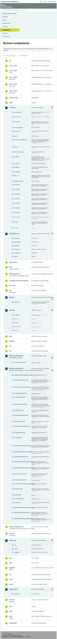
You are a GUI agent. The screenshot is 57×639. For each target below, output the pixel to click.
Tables (4, 20)
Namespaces (6, 36)
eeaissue (17, 249)
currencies (17, 131)
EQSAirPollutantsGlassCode (22, 445)
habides (12, 341)
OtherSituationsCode (20, 474)
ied (10, 351)
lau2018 (12, 568)
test (10, 606)
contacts (16, 238)
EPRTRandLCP (14, 274)
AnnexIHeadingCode (20, 362)
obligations (17, 253)
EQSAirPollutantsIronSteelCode (22, 451)
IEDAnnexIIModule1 (16, 356)
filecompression (19, 152)
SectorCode (17, 495)
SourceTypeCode (19, 498)
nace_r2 (16, 175)
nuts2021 (17, 208)
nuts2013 (17, 198)
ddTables (17, 245)
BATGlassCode (18, 410)
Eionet (9, 10)
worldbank (13, 623)
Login (43, 1)
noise (11, 584)
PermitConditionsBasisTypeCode (22, 484)
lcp (10, 574)
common (12, 107)
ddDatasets (17, 242)
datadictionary (14, 233)
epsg (15, 147)
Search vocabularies (10, 55)
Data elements (6, 23)
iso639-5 (16, 167)
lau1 (10, 558)
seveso (11, 599)
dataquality (13, 262)
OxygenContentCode (20, 480)
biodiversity (13, 98)
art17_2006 (13, 77)
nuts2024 (17, 212)
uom (10, 611)
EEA (10, 2)
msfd (11, 579)
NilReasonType (18, 181)
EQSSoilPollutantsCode (21, 456)
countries (17, 122)
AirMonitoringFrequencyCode (22, 375)
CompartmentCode (19, 432)
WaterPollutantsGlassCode (22, 512)
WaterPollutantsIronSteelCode (22, 518)
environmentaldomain (20, 139)
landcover (12, 540)
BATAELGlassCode (20, 397)
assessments (18, 112)
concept (16, 315)
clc (15, 545)
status (16, 256)
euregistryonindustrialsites (19, 281)
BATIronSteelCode (19, 421)
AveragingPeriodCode (20, 393)
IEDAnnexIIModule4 (16, 527)
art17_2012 (13, 84)
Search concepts (24, 55)
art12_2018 (13, 70)
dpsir (15, 136)
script (16, 222)
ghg (10, 336)
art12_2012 (13, 65)
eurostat (12, 285)
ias (10, 346)
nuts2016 (17, 203)
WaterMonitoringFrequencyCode (22, 507)
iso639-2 (16, 157)
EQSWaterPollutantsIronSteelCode (22, 468)
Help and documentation (9, 13)
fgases (11, 297)
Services (4, 33)
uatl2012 (16, 552)
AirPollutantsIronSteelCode (22, 387)
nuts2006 (17, 189)
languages (17, 172)
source (16, 322)
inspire (11, 533)
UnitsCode (17, 502)
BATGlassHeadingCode (21, 415)
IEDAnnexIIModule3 (16, 368)
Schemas (5, 26)
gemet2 (11, 310)
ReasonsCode (18, 489)
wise (10, 616)
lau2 (10, 563)
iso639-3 (16, 163)
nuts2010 (17, 194)
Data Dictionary (15, 10)
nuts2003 (17, 185)
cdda (11, 102)
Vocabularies (6, 30)
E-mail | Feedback (7, 633)
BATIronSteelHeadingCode (22, 426)
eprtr (11, 267)
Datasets (5, 16)
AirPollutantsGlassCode (21, 380)
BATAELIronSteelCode (20, 404)
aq (10, 61)
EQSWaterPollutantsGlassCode (22, 461)
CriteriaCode (18, 437)
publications (13, 589)
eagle (16, 548)
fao (10, 290)
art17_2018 (13, 91)
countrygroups (18, 127)
